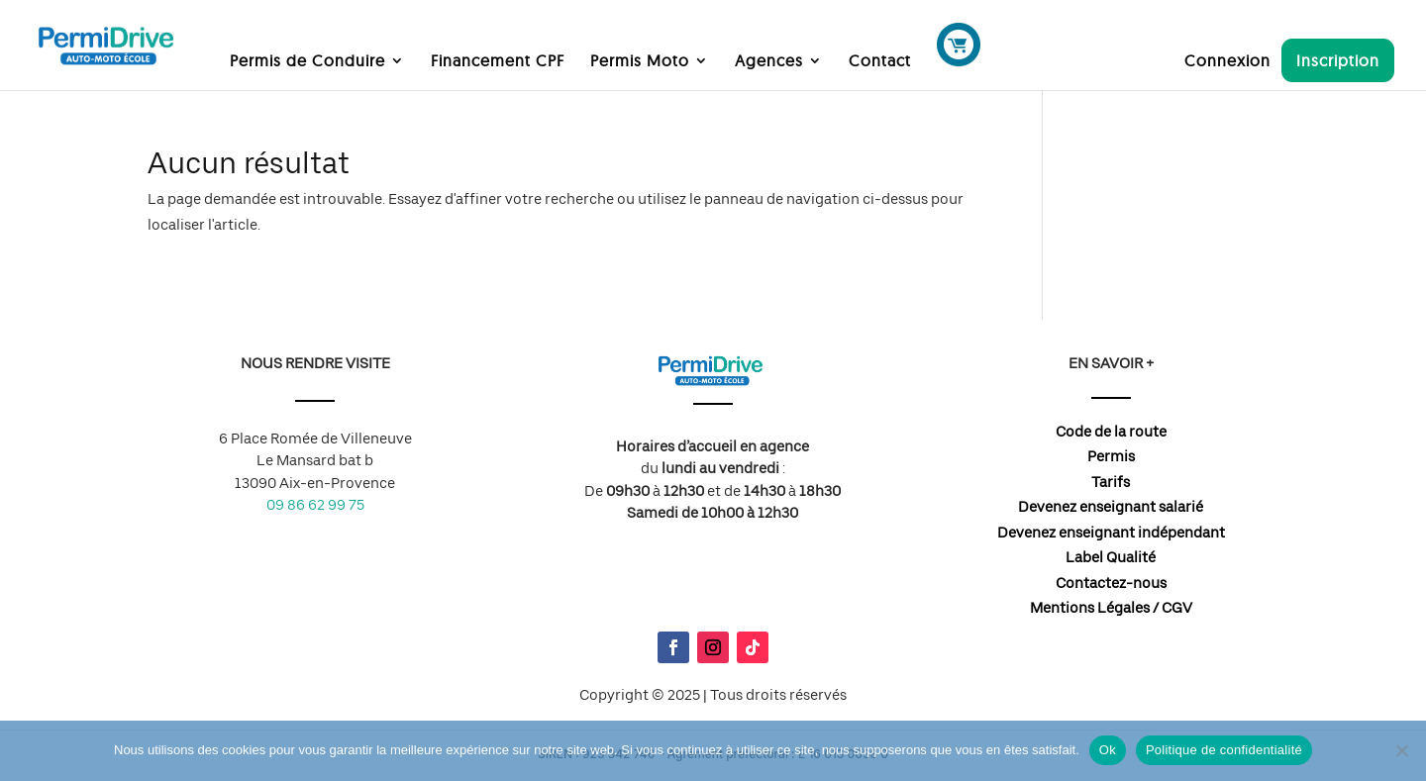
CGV (1177, 608)
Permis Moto (639, 61)
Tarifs (1110, 482)
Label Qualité (1111, 557)
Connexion (1227, 61)
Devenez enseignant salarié (1110, 507)
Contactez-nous (1111, 583)
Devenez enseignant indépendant (1111, 532)
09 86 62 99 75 (315, 505)
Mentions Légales (1090, 608)
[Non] (1401, 750)
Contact (880, 61)
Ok (1107, 749)
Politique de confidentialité (1224, 749)
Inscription (1337, 60)
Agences (769, 61)
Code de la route (1111, 431)
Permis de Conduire (307, 61)
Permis (1111, 456)
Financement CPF (497, 61)
